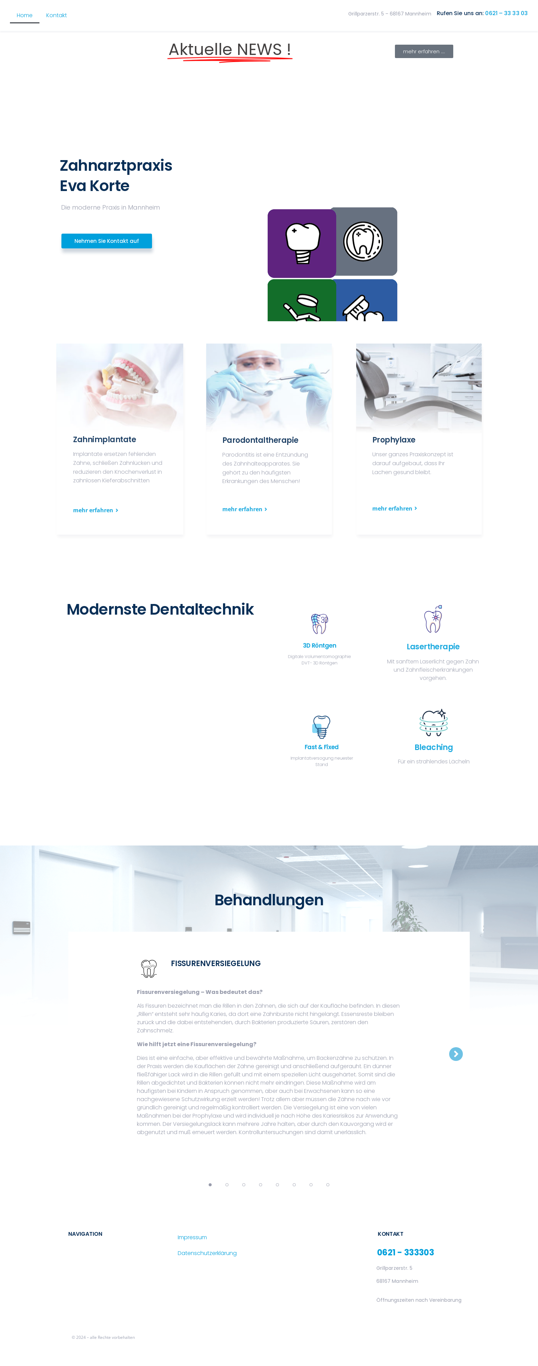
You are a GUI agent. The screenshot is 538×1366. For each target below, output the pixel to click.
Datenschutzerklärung (207, 1253)
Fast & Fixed (321, 743)
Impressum (192, 1237)
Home (25, 15)
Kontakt (56, 15)
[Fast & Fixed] (321, 736)
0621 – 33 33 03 (506, 13)
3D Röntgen (321, 643)
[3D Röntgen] (321, 634)
